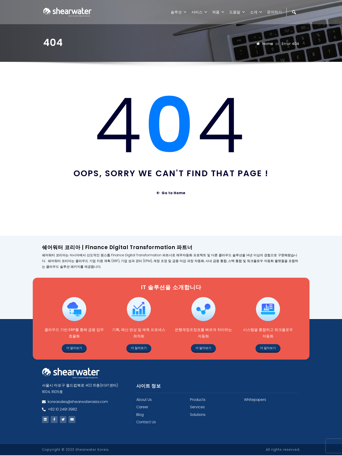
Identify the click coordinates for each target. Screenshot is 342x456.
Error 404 (290, 43)
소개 (256, 12)
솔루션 (179, 12)
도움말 (237, 12)
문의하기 (274, 12)
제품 (218, 12)
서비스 (199, 12)
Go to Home (171, 193)
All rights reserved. (283, 450)
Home (267, 43)
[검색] (294, 22)
